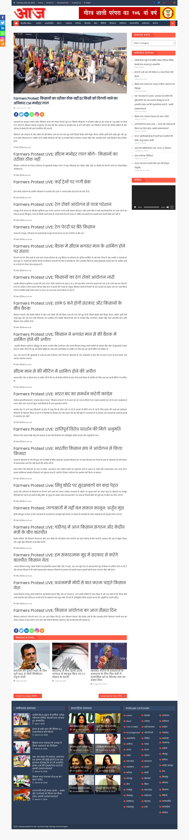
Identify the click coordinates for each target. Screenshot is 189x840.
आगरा (128, 749)
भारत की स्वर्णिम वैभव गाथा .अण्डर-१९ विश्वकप (152, 148)
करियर (78, 23)
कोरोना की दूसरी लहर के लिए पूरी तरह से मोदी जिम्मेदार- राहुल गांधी (30, 674)
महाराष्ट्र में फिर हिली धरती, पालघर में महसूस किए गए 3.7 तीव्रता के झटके (68, 674)
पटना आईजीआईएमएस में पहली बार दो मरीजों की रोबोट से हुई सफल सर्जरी (153, 138)
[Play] (135, 207)
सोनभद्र (165, 782)
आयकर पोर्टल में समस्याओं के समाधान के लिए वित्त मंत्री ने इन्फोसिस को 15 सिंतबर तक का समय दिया (108, 675)
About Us (49, 3)
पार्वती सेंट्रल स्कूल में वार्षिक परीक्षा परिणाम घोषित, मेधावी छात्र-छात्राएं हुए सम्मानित (154, 62)
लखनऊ (165, 732)
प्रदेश (59, 23)
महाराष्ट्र (147, 801)
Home (40, 3)
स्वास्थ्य (69, 23)
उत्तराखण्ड (130, 767)
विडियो (103, 23)
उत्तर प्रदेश (130, 761)
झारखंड (147, 715)
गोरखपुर (129, 795)
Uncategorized (133, 732)
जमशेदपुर (130, 807)
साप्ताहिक (166, 806)
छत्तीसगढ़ (130, 801)
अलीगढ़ (129, 744)
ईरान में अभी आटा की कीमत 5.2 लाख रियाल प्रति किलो (153, 74)
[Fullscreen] (172, 207)
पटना (146, 749)
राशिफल (122, 23)
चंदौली (164, 748)
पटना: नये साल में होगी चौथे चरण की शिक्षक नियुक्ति (151, 165)
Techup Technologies (58, 826)
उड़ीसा (128, 755)
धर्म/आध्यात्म (149, 727)
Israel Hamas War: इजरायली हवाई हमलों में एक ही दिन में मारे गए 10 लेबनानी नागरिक (114, 696)
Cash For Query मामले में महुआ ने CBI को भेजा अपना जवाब (29, 696)
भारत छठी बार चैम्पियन (143, 155)
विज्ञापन (112, 23)
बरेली (146, 772)
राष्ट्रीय (38, 23)
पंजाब (146, 744)
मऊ (163, 771)
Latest (129, 715)
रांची (145, 807)
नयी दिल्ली (148, 732)
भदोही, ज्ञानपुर (167, 765)
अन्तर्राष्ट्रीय (49, 23)
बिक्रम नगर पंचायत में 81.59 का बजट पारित (151, 116)
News (128, 721)
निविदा (147, 738)
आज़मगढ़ (165, 742)
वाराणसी (165, 738)
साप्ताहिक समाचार (81, 708)
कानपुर (129, 778)
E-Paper (87, 3)
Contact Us (76, 3)
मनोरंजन (145, 23)
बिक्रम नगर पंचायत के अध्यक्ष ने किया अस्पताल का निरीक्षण (154, 86)
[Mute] (167, 207)
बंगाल (146, 767)
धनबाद (147, 721)
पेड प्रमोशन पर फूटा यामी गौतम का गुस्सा (90, 726)
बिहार (146, 784)
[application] (153, 197)
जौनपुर (165, 754)
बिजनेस (87, 23)
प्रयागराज (148, 761)
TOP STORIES (132, 727)
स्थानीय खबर (26, 23)
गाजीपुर (129, 789)
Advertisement (62, 3)
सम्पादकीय (134, 23)
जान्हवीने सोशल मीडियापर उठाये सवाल (115, 767)
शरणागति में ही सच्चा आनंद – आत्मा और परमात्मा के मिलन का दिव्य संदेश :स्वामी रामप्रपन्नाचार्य (154, 126)
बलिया (164, 759)
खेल (95, 23)
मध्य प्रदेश (148, 789)
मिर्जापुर (165, 777)
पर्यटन (155, 23)
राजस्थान (165, 715)
